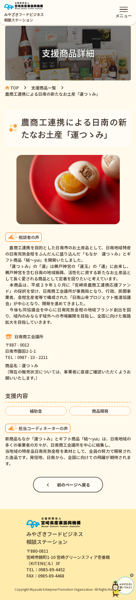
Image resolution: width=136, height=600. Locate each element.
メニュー (123, 13)
